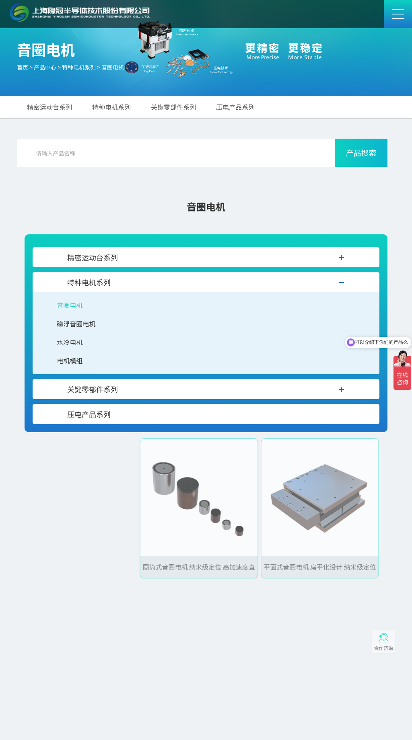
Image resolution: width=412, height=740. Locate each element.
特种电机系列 (79, 67)
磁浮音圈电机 (76, 323)
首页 (22, 67)
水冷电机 (69, 342)
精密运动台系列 (49, 107)
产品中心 (45, 67)
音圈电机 (112, 67)
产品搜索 (361, 152)
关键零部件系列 (173, 107)
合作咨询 (383, 647)
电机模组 (69, 360)
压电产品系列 (235, 107)
